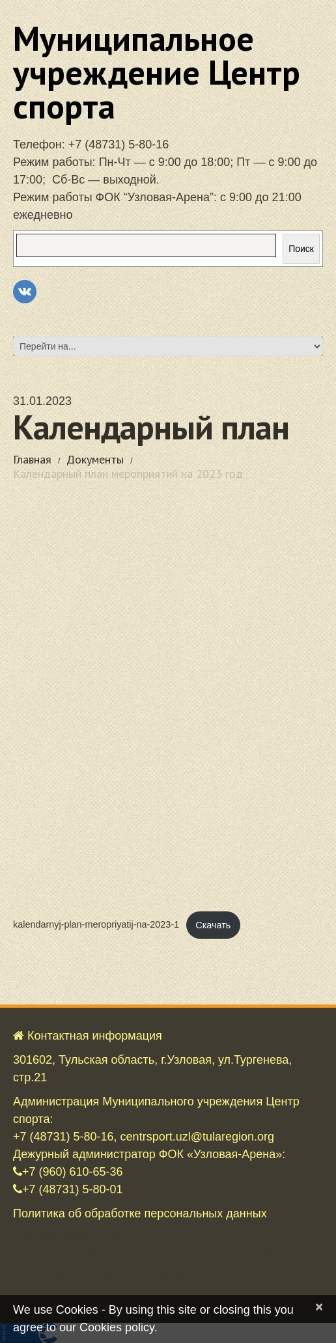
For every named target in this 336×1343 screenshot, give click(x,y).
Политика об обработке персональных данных (140, 1213)
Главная (32, 459)
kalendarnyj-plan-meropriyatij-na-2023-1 (96, 925)
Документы (95, 459)
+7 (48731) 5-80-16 (118, 144)
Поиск (301, 248)
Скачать (213, 925)
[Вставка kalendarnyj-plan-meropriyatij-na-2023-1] (168, 701)
